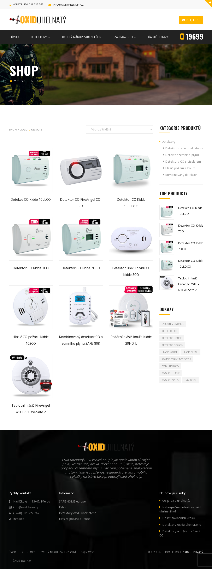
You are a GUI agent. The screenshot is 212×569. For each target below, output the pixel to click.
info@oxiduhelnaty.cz (68, 4)
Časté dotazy (22, 561)
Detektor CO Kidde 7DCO (80, 268)
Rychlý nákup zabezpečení (58, 552)
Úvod (12, 552)
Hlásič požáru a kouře (180, 168)
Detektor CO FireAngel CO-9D (81, 202)
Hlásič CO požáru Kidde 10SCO (31, 340)
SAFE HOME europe (72, 501)
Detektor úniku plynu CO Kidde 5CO (131, 271)
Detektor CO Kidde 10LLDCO (131, 202)
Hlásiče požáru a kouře (74, 519)
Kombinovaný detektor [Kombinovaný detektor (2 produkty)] (176, 359)
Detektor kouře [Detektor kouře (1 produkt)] (171, 337)
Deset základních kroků (178, 518)
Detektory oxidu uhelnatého (77, 513)
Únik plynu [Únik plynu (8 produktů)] (190, 380)
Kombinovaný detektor (181, 175)
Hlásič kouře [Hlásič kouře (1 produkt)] (169, 352)
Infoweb (18, 519)
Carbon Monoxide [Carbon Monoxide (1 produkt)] (172, 323)
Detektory (168, 142)
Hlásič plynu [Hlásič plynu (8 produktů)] (190, 352)
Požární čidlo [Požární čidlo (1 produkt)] (170, 380)
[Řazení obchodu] (119, 129)
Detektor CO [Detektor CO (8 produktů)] (169, 330)
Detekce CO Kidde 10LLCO (31, 199)
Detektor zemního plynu (182, 155)
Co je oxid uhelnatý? (176, 501)
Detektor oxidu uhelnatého (184, 148)
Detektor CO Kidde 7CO (31, 268)
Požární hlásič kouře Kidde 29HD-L (131, 340)
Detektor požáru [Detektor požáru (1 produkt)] (172, 345)
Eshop (63, 507)
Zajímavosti (88, 552)
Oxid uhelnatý (192, 552)
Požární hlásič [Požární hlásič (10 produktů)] (170, 373)
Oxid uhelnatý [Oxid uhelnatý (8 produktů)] (170, 366)
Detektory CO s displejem (183, 161)
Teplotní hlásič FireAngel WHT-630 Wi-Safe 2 (30, 408)
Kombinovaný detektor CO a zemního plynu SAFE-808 (81, 340)
